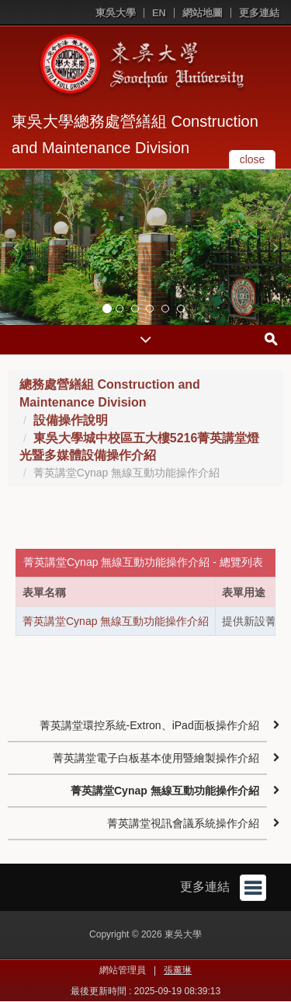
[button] (15, 247)
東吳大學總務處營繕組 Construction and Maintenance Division (135, 134)
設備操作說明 (70, 420)
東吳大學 (115, 13)
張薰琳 (178, 970)
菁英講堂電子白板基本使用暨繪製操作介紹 (156, 758)
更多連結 (259, 13)
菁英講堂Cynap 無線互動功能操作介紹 (116, 621)
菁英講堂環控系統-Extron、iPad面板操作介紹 (149, 725)
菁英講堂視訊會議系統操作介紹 (183, 823)
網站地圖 (202, 13)
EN (159, 13)
